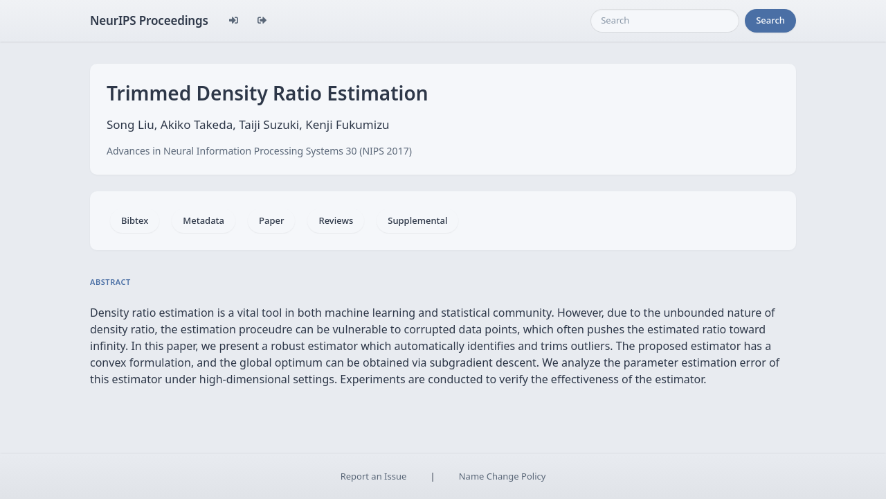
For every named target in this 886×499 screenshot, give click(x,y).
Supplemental (417, 220)
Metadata (203, 220)
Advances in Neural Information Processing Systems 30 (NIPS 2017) (259, 150)
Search (770, 20)
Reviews (335, 220)
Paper (271, 220)
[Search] (664, 21)
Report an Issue (374, 476)
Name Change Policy (502, 476)
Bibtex (134, 220)
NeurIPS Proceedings (149, 20)
